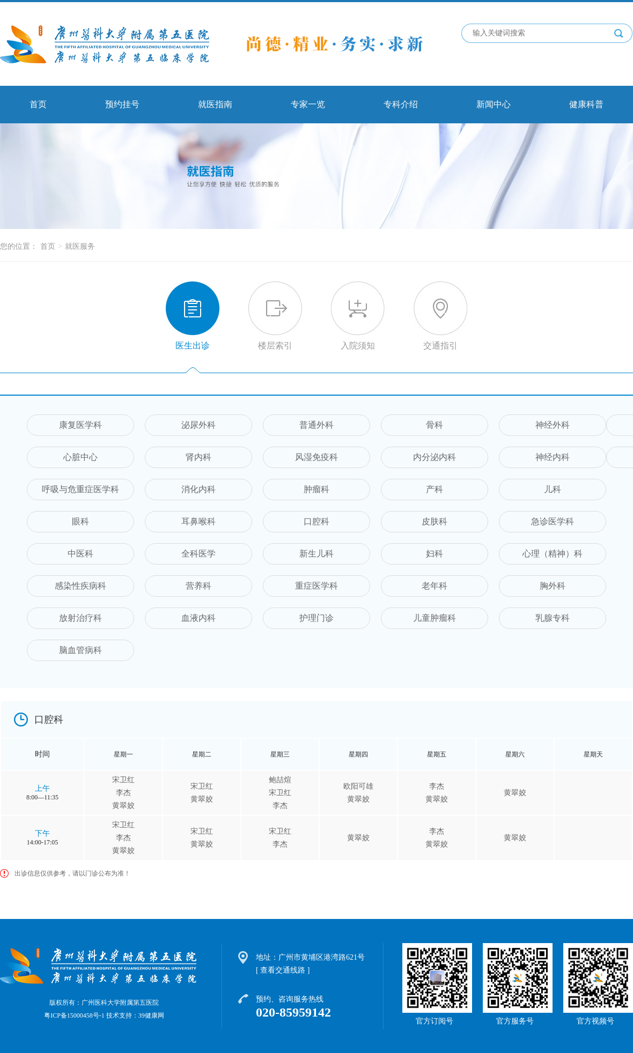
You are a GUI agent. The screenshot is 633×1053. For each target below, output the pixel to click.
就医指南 (215, 104)
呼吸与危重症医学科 (80, 489)
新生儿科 (316, 553)
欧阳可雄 (358, 786)
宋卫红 (123, 780)
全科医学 (198, 553)
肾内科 (198, 457)
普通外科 (316, 424)
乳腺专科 (552, 617)
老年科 (434, 585)
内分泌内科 (434, 457)
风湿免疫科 (316, 457)
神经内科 (552, 457)
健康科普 (586, 104)
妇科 (434, 553)
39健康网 (151, 1015)
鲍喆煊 (280, 780)
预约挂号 (122, 104)
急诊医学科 (552, 521)
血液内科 (198, 617)
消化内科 (198, 489)
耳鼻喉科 (198, 521)
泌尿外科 (198, 424)
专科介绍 (401, 104)
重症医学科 (316, 585)
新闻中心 (493, 104)
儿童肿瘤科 (434, 617)
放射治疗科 (80, 617)
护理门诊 (316, 617)
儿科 (552, 489)
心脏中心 (80, 457)
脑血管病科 (80, 650)
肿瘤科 (316, 489)
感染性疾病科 (80, 585)
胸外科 (552, 585)
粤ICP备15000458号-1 (74, 1015)
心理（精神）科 (552, 553)
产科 (434, 489)
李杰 (123, 793)
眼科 (80, 521)
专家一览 (308, 104)
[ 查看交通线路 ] (283, 970)
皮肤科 (434, 521)
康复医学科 (80, 424)
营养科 (198, 585)
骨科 (434, 424)
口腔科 (316, 521)
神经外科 (552, 424)
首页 (38, 104)
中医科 (80, 553)
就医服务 (80, 246)
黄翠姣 (123, 806)
